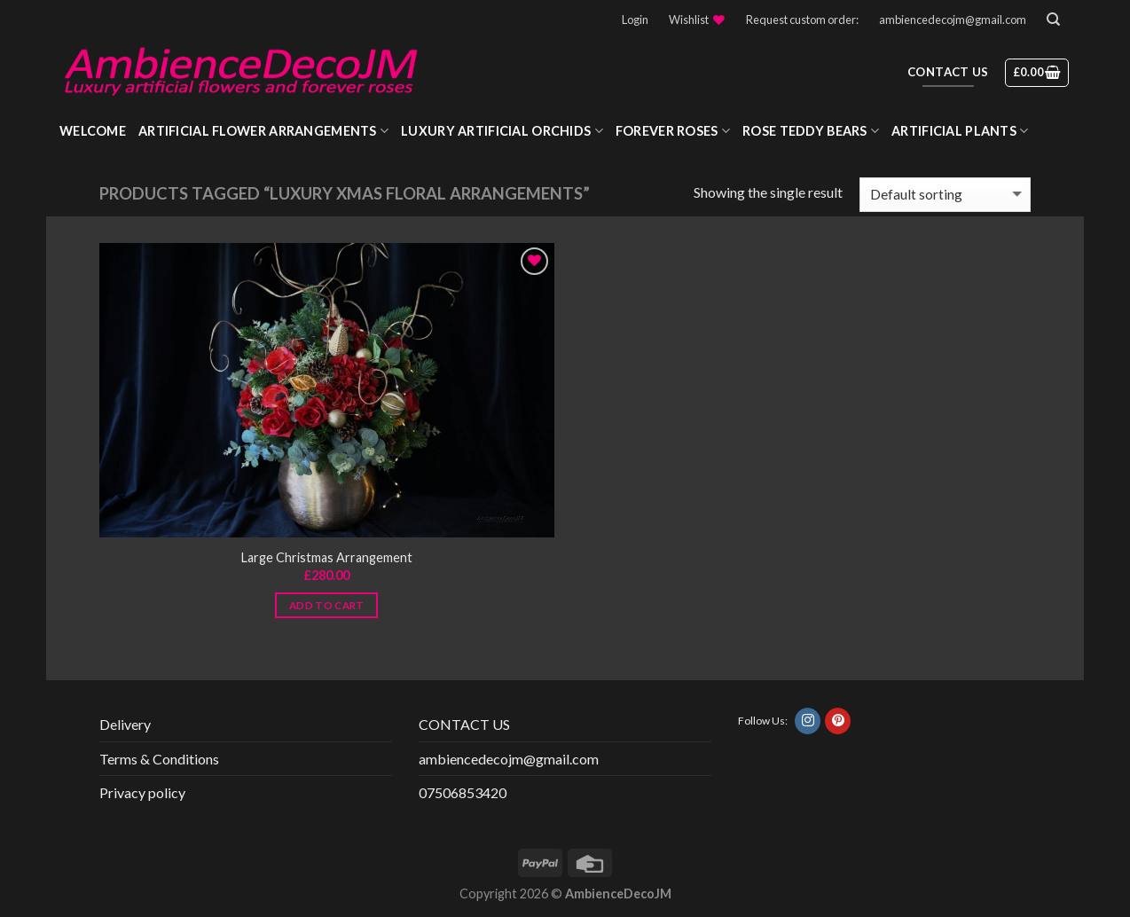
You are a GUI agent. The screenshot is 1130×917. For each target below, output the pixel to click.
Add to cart (327, 605)
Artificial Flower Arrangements (263, 130)
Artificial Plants (959, 130)
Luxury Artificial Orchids (502, 130)
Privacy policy (142, 792)
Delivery (125, 724)
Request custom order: (802, 19)
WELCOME (92, 130)
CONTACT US (464, 724)
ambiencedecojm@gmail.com (952, 19)
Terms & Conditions (159, 758)
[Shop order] (945, 194)
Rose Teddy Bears (810, 130)
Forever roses (673, 130)
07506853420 (462, 792)
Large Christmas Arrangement (326, 557)
